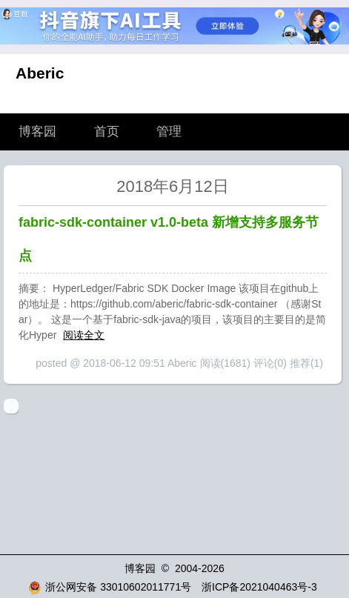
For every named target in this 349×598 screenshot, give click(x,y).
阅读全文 (83, 335)
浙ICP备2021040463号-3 (259, 587)
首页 (106, 131)
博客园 (37, 131)
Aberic (40, 73)
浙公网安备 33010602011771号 (109, 587)
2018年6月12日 (172, 186)
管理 (169, 131)
